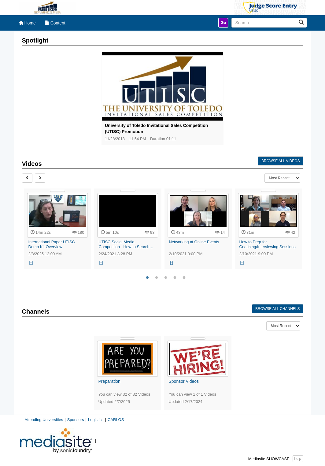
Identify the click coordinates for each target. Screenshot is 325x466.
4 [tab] (175, 278)
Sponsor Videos (184, 381)
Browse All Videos (280, 161)
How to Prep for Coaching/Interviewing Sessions (267, 244)
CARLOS (116, 419)
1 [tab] (147, 278)
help (297, 459)
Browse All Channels (277, 309)
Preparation (109, 381)
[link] (223, 23)
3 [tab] (166, 278)
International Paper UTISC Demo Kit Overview (51, 244)
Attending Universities (44, 419)
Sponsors (75, 419)
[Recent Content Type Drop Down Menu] (282, 178)
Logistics (96, 419)
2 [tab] (156, 278)
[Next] (40, 178)
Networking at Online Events (194, 242)
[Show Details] (57, 191)
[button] (31, 263)
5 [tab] (184, 278)
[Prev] (27, 178)
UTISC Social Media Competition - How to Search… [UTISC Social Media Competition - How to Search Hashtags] (126, 244)
